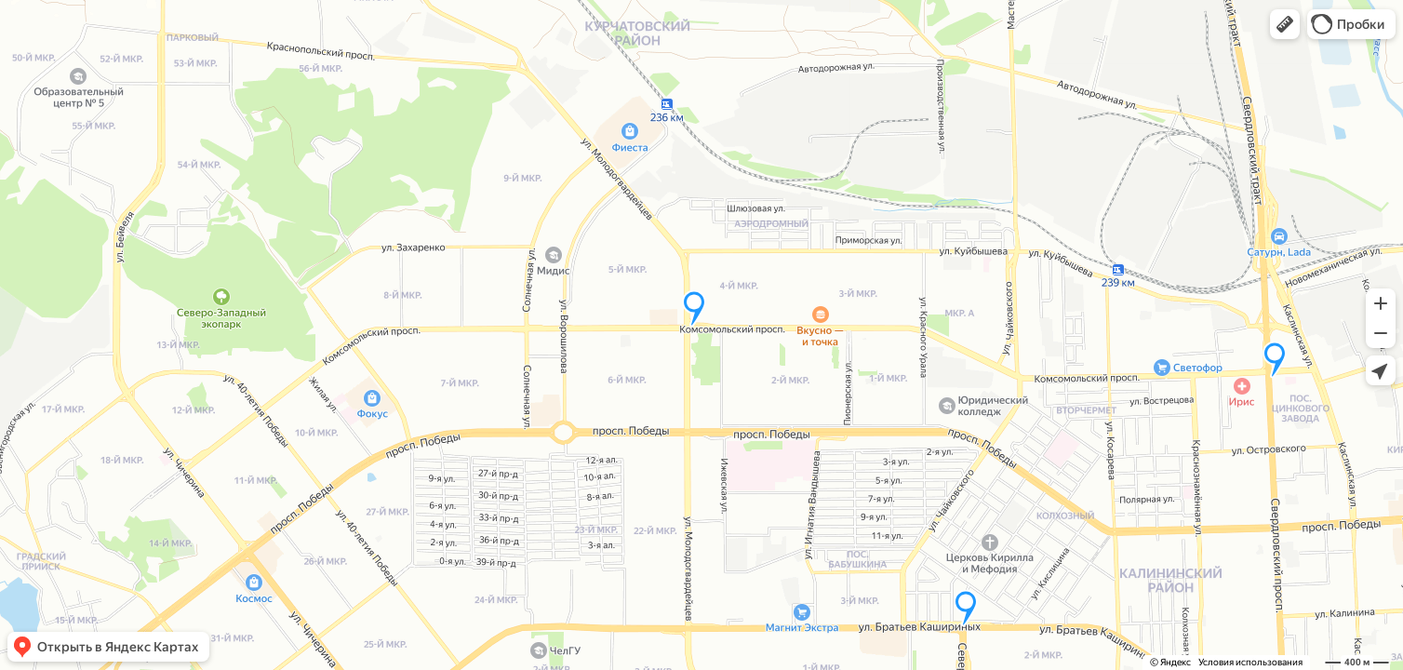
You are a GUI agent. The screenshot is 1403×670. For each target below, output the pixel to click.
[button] (1285, 24)
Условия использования (1250, 662)
